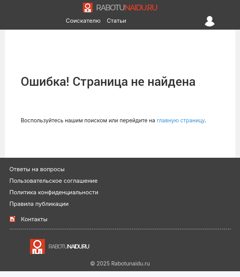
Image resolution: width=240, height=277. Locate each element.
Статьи (116, 20)
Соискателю (83, 20)
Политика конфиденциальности (54, 192)
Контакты (34, 219)
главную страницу (181, 120)
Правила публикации (39, 203)
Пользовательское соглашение (54, 180)
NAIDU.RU (126, 7)
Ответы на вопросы (37, 169)
